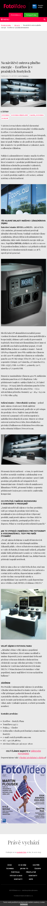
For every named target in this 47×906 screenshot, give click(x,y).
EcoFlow (5, 118)
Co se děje (22, 865)
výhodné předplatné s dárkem (32, 757)
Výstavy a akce (16, 876)
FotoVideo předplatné (19, 115)
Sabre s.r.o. (29, 896)
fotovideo (5, 115)
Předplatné (31, 872)
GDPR (31, 879)
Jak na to (17, 25)
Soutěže (36, 865)
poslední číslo (21, 852)
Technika (10, 869)
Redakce (25, 76)
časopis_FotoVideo (36, 115)
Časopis (38, 869)
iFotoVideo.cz (16, 15)
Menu (6, 19)
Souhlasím (24, 904)
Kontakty (33, 876)
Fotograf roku (31, 15)
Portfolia (15, 872)
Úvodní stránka (6, 25)
